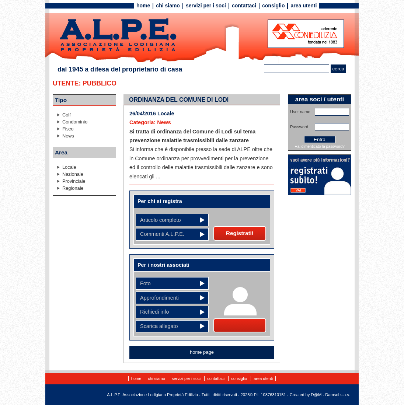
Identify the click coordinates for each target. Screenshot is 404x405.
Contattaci (244, 5)
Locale (69, 167)
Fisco (68, 129)
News (68, 136)
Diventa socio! (239, 325)
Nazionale (72, 174)
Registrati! (240, 233)
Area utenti (303, 5)
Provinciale (74, 181)
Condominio (74, 122)
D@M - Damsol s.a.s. (330, 394)
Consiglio (273, 5)
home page (202, 352)
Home (143, 5)
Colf (66, 115)
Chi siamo (168, 5)
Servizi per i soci (206, 5)
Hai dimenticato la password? (320, 146)
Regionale (73, 188)
